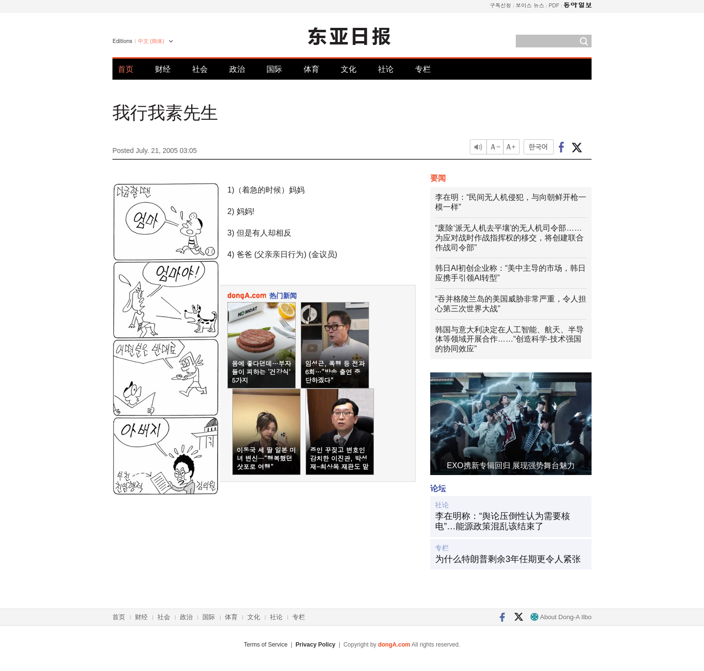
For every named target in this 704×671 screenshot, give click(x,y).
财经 (163, 69)
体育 (311, 69)
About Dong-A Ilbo (561, 617)
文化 (348, 69)
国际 (274, 69)
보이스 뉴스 (530, 5)
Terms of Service (265, 644)
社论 (386, 69)
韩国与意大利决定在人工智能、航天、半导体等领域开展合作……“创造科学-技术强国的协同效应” (509, 339)
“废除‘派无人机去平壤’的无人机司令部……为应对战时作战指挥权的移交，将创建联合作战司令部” (509, 238)
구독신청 (500, 5)
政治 (237, 69)
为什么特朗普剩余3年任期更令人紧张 (508, 559)
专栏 (423, 69)
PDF (554, 5)
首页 (125, 69)
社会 (200, 69)
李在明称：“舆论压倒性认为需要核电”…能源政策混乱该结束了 (502, 521)
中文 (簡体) (151, 41)
